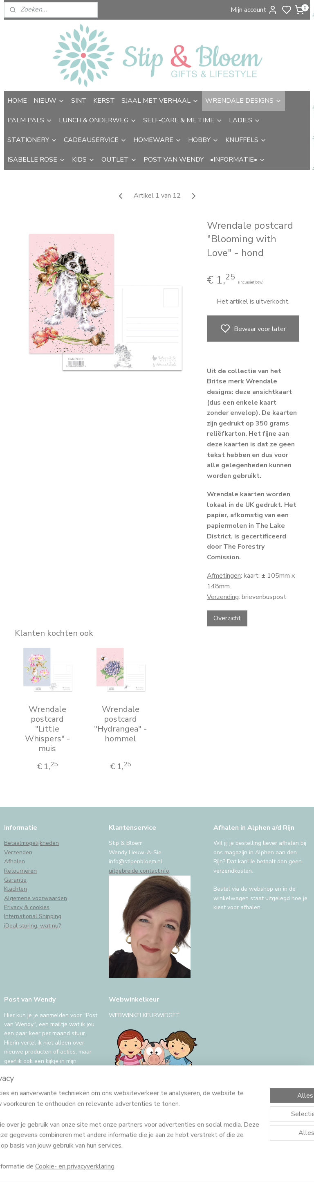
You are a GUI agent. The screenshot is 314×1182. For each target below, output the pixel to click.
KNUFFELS (246, 139)
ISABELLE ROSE (36, 159)
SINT (79, 100)
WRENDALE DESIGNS (243, 100)
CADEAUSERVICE (95, 139)
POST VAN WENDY (174, 159)
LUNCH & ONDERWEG (98, 120)
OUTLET (119, 159)
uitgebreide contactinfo (139, 871)
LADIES (244, 120)
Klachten (15, 889)
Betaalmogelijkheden (31, 843)
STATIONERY (32, 139)
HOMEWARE (157, 139)
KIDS (83, 159)
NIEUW (49, 100)
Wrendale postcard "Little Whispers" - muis (47, 729)
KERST (104, 100)
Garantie (15, 880)
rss (215, 1167)
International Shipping (32, 916)
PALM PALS (29, 120)
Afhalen (14, 861)
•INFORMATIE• (237, 159)
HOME (17, 100)
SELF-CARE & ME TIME (182, 120)
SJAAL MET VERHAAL (160, 100)
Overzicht (227, 618)
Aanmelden (27, 1100)
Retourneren (20, 871)
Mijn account (254, 10)
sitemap (201, 1167)
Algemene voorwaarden (35, 898)
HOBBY (203, 139)
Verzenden (18, 852)
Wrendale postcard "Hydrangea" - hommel (120, 724)
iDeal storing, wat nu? (32, 926)
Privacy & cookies (26, 907)
